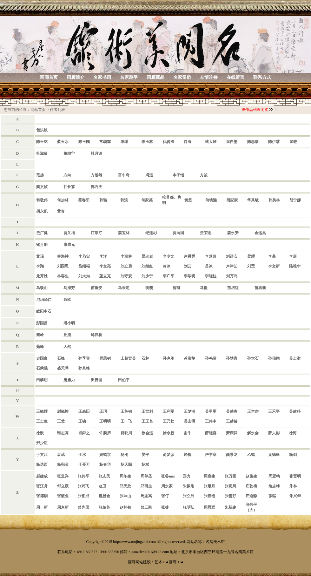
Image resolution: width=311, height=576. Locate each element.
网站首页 (38, 109)
